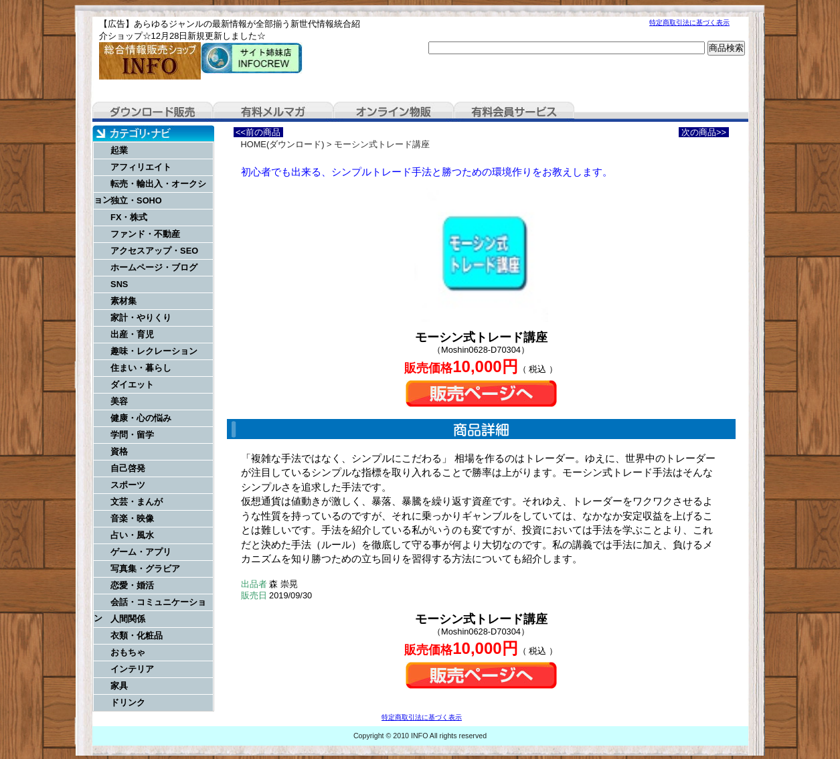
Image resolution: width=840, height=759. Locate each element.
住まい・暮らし (140, 368)
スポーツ (127, 485)
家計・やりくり (140, 318)
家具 (119, 686)
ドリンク (127, 702)
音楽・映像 (132, 518)
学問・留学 (132, 435)
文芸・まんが (136, 502)
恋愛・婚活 (132, 585)
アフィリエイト (140, 167)
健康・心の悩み (140, 418)
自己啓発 (127, 468)
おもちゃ (127, 652)
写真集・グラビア (145, 569)
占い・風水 (132, 535)
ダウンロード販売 (152, 112)
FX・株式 (128, 217)
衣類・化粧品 (136, 635)
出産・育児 (132, 334)
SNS (119, 284)
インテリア (132, 669)
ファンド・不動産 (145, 234)
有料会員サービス (514, 112)
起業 (119, 150)
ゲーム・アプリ (140, 552)
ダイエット (132, 385)
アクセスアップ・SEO (154, 251)
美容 (119, 401)
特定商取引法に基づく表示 (689, 22)
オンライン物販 (393, 112)
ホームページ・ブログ (153, 267)
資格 (119, 451)
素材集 (123, 301)
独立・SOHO (136, 200)
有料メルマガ (273, 112)
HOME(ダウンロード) (283, 144)
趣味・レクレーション (153, 351)
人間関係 (127, 619)
